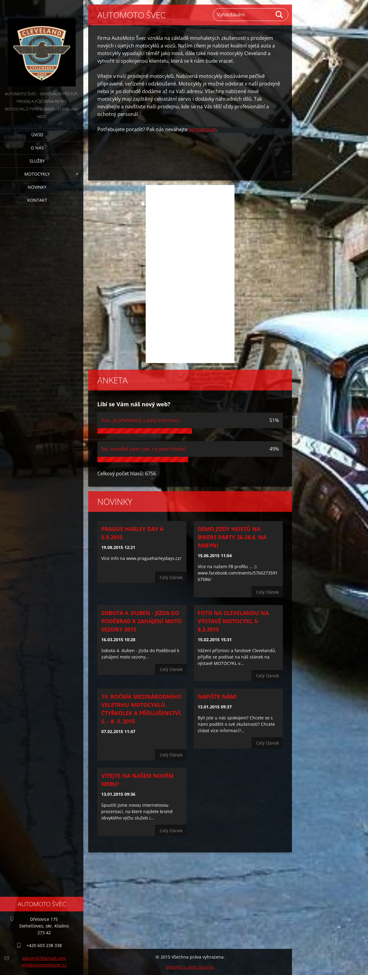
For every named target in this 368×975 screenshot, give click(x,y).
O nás (37, 148)
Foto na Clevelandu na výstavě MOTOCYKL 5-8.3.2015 (233, 621)
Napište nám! (217, 696)
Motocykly (37, 174)
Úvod (37, 135)
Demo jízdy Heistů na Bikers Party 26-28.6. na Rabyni (232, 537)
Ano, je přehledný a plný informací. (141, 420)
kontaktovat (202, 129)
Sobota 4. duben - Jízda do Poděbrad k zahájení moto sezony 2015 (141, 621)
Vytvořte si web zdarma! (190, 967)
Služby (37, 161)
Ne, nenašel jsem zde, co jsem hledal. (143, 449)
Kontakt (37, 200)
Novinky (37, 187)
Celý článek (171, 577)
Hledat (279, 14)
